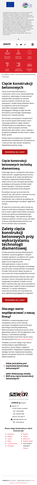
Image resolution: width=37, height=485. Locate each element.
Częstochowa (12, 443)
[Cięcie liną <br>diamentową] (18, 64)
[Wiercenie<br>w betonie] (7, 52)
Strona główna (5, 74)
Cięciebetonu (29, 57)
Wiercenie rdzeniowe (18, 57)
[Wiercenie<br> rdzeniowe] (18, 52)
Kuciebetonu (7, 69)
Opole (25, 436)
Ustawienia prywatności (21, 483)
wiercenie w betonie (25, 339)
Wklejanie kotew (30, 69)
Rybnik (25, 434)
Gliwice (9, 436)
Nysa (9, 441)
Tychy (9, 439)
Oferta (12, 74)
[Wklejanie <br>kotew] (29, 64)
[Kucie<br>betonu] (7, 64)
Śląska (25, 448)
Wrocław (10, 446)
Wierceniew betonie (7, 57)
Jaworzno (26, 439)
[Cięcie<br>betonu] (29, 52)
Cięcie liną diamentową (18, 69)
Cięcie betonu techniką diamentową (25, 74)
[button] (32, 44)
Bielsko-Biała (28, 441)
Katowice (10, 434)
